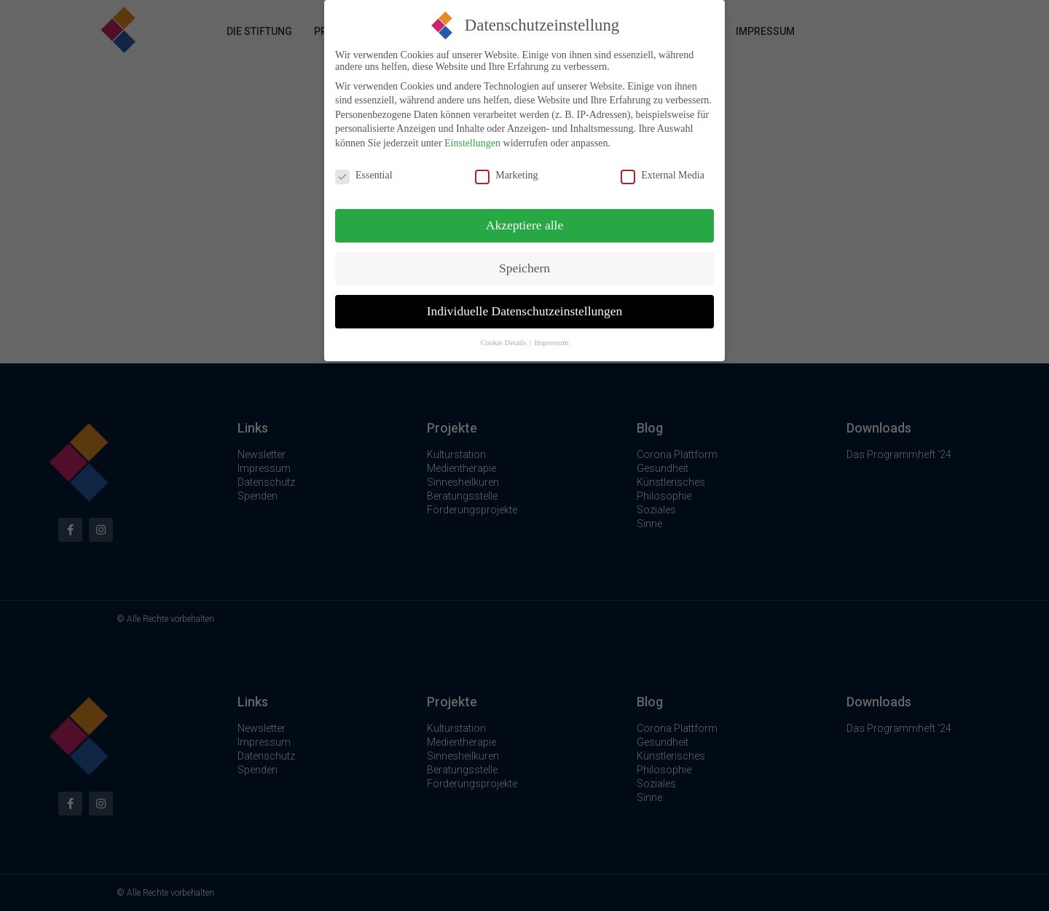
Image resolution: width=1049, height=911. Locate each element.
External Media (662, 170)
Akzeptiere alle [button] (524, 220)
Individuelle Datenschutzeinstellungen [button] (525, 306)
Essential (364, 170)
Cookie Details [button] (504, 338)
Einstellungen (472, 138)
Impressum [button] (552, 338)
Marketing (506, 170)
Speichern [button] (524, 263)
